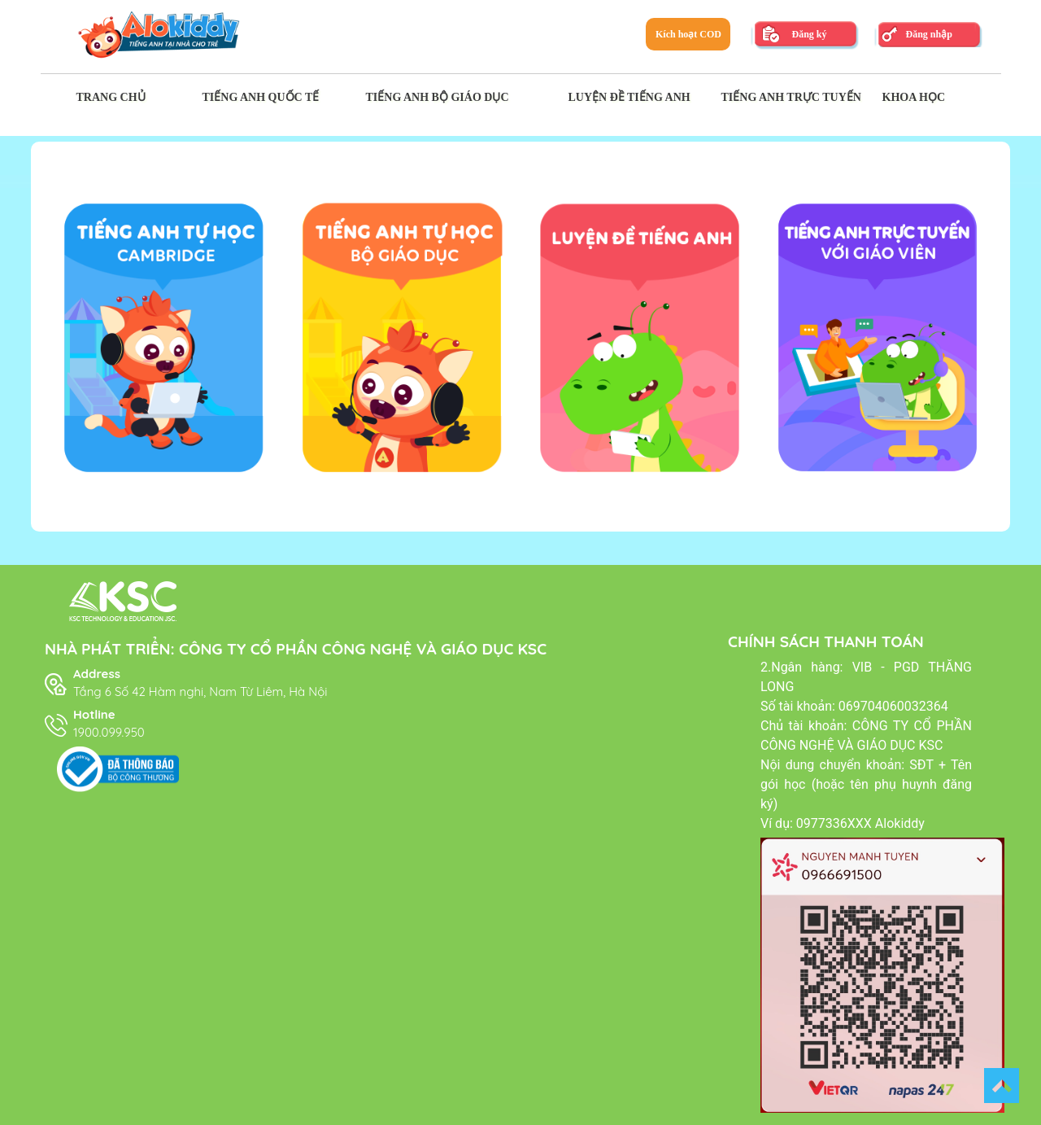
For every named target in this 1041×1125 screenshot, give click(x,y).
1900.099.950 (109, 732)
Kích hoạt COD (688, 34)
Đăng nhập (928, 34)
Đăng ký (808, 34)
